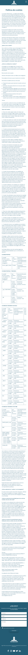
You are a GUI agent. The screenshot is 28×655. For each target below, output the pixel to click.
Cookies (12, 645)
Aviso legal (16, 645)
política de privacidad (10, 628)
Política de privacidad (7, 645)
